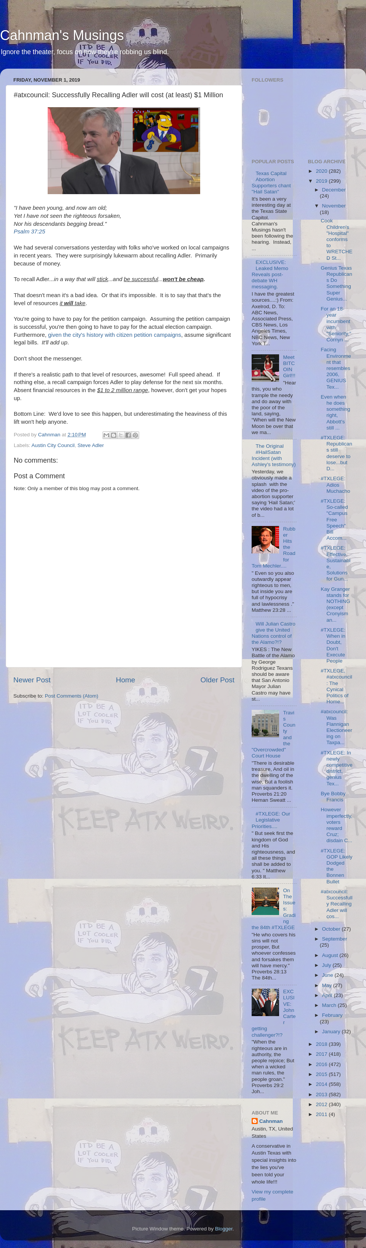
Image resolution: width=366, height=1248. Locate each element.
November (334, 206)
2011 (322, 1114)
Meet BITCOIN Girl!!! (289, 366)
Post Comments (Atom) (71, 696)
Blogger (224, 1229)
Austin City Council (53, 445)
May (327, 985)
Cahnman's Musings (62, 35)
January (332, 1031)
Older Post (217, 680)
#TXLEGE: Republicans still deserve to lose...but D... (336, 453)
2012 (322, 1104)
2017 (322, 1054)
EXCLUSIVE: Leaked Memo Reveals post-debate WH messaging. (270, 274)
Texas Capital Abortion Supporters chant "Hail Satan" (271, 182)
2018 (322, 1044)
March (330, 1005)
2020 (322, 171)
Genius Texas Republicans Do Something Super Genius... (336, 283)
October (332, 929)
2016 (322, 1064)
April (328, 995)
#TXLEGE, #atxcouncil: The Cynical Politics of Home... (336, 686)
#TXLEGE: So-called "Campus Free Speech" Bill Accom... (334, 519)
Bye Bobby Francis (333, 797)
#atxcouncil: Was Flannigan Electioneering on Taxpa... (336, 727)
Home (125, 680)
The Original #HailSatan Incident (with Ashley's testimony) (274, 455)
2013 (322, 1094)
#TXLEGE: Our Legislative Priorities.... (271, 820)
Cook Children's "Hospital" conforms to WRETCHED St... (336, 239)
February (332, 1015)
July (327, 965)
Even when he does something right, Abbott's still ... (335, 412)
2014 (322, 1084)
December (334, 190)
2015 (322, 1074)
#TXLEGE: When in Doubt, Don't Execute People (333, 645)
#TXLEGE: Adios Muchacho (335, 485)
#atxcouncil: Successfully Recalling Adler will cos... (336, 904)
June (328, 975)
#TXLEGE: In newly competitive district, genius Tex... (336, 768)
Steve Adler (90, 445)
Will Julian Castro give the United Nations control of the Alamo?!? (273, 633)
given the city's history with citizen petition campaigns (114, 335)
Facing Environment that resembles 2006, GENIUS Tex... (336, 368)
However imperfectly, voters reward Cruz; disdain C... (336, 825)
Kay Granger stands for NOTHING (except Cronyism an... (335, 604)
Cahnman (271, 1121)
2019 (322, 181)
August (331, 955)
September (334, 939)
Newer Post (32, 680)
